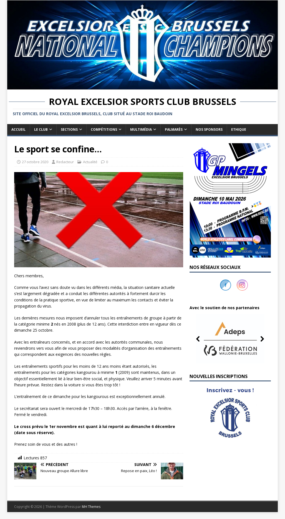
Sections (69, 129)
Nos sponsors (209, 129)
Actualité (90, 161)
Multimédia (141, 129)
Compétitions (104, 129)
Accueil (18, 129)
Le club (41, 129)
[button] (230, 339)
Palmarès (174, 129)
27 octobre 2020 (35, 161)
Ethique (238, 129)
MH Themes (91, 506)
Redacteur (65, 161)
